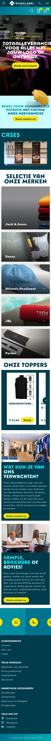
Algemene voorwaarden (15, 666)
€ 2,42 (45, 420)
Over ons (6, 649)
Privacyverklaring (11, 671)
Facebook (9, 718)
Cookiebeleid (8, 675)
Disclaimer (7, 679)
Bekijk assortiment (25, 65)
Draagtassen (8, 705)
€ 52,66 (14, 420)
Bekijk (27, 420)
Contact (5, 645)
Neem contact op (26, 118)
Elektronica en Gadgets (14, 700)
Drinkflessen (8, 692)
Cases (4, 653)
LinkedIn (8, 726)
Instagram (9, 722)
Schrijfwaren (8, 696)
